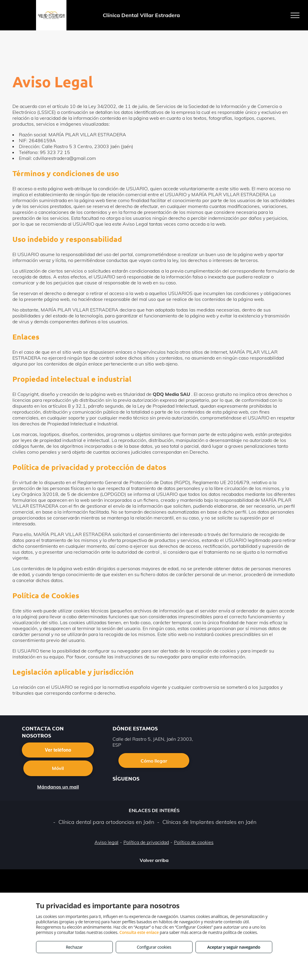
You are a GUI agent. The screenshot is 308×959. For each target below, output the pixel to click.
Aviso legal (106, 842)
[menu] (295, 15)
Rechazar (74, 947)
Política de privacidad (146, 842)
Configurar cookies (154, 947)
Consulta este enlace (139, 932)
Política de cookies (194, 842)
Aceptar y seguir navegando (233, 947)
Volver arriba (154, 860)
